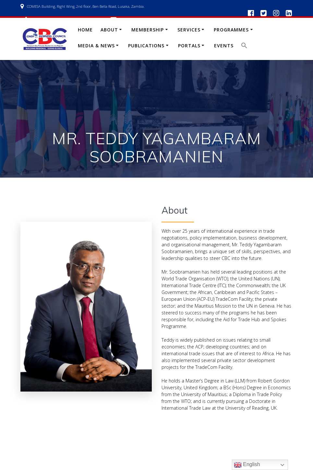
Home (85, 30)
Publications (146, 45)
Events (224, 45)
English (247, 465)
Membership (147, 30)
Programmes (231, 30)
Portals (189, 45)
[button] (244, 47)
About (109, 30)
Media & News (96, 45)
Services (188, 30)
